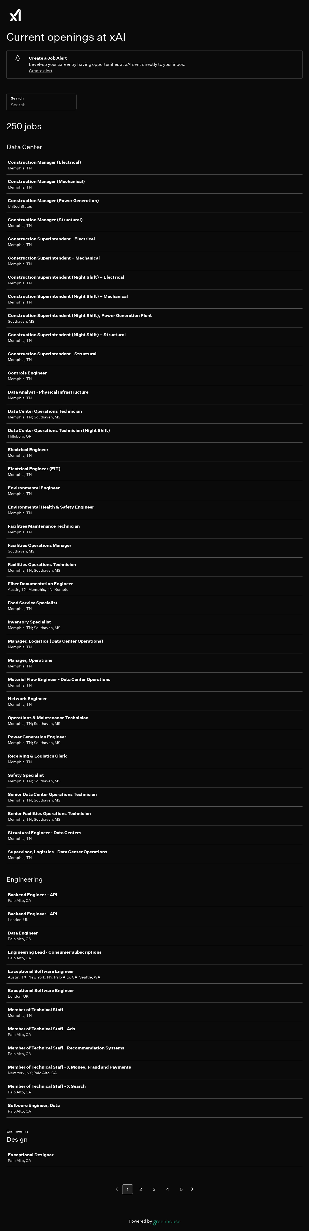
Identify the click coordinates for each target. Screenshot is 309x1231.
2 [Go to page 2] (140, 1189)
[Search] (41, 105)
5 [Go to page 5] (181, 1189)
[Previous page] (117, 1189)
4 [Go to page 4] (167, 1189)
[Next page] (192, 1189)
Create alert (40, 70)
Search (17, 98)
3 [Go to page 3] (154, 1189)
